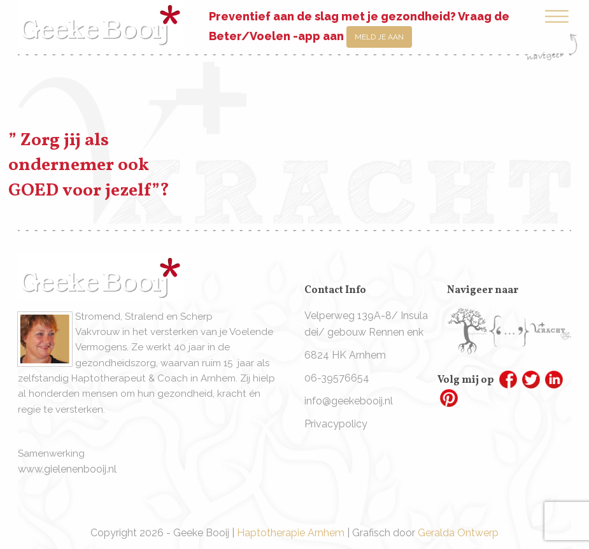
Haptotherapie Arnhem (290, 533)
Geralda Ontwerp (458, 533)
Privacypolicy (335, 424)
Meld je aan (379, 36)
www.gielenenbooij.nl (67, 469)
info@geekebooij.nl (348, 401)
